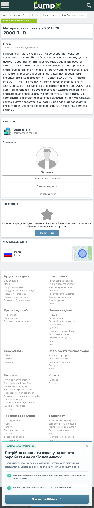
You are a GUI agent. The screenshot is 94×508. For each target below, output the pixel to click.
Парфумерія (10, 318)
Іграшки (53, 315)
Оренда (8, 358)
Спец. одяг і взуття (59, 358)
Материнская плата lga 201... (19, 20)
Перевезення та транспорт (19, 392)
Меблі (7, 284)
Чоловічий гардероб (60, 362)
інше (51, 368)
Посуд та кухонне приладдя (19, 290)
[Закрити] (87, 446)
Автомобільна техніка (61, 280)
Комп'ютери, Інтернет (16, 386)
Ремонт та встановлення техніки (22, 396)
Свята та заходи (13, 399)
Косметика (10, 315)
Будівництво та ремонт (17, 380)
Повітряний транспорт (61, 436)
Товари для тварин (14, 436)
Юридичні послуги (14, 406)
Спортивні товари (59, 334)
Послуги (53, 290)
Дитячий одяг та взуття (62, 321)
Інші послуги (11, 409)
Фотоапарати (56, 300)
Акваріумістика (12, 420)
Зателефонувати (47, 186)
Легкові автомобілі (59, 430)
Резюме (53, 383)
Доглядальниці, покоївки (18, 383)
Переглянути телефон (47, 178)
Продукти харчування (16, 297)
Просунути (47, 233)
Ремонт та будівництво (17, 300)
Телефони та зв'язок (60, 297)
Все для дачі (11, 280)
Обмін (7, 355)
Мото (51, 433)
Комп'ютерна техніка (60, 287)
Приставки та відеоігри (62, 293)
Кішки (7, 423)
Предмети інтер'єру (15, 293)
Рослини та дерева (14, 430)
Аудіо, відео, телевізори (62, 284)
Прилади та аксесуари (16, 321)
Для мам (53, 328)
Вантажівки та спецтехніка (64, 420)
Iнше (6, 303)
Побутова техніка (13, 287)
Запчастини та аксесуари (63, 423)
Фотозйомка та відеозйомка (19, 402)
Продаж (8, 362)
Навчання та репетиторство (19, 389)
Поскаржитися (47, 194)
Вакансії (53, 380)
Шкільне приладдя (59, 337)
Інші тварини (11, 440)
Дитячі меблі (56, 318)
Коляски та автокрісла (61, 331)
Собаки (8, 433)
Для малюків (56, 324)
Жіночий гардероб (59, 355)
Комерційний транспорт (62, 427)
